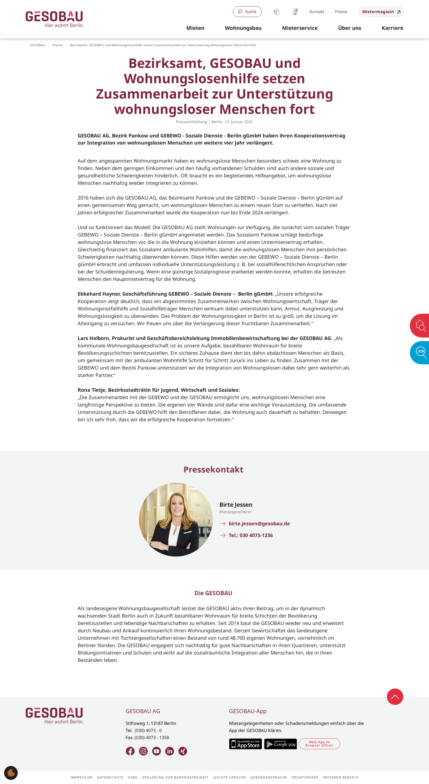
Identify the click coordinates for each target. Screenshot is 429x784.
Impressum (81, 777)
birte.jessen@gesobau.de (259, 523)
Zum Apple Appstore (245, 743)
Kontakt (317, 11)
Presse (341, 11)
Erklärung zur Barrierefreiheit (175, 777)
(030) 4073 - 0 (148, 730)
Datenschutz (110, 777)
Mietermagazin (378, 11)
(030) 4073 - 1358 (152, 737)
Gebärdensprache (295, 11)
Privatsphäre (305, 777)
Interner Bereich (340, 777)
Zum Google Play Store (280, 743)
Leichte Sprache (276, 11)
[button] (195, 28)
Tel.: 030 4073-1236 (251, 535)
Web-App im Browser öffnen (319, 744)
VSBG (133, 777)
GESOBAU (37, 45)
